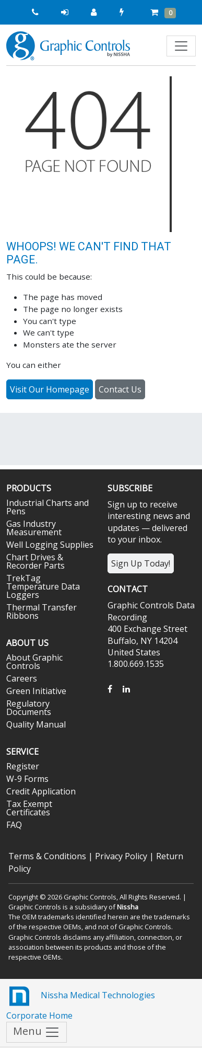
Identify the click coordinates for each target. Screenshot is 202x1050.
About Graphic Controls (34, 662)
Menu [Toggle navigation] (36, 1032)
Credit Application (41, 791)
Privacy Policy (121, 856)
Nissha (127, 906)
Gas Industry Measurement (34, 528)
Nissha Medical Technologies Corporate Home (80, 1002)
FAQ (14, 824)
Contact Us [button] (120, 389)
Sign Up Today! (140, 563)
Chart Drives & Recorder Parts (35, 561)
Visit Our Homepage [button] (49, 389)
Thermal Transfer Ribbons (41, 611)
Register (22, 766)
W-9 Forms (27, 778)
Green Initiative (36, 691)
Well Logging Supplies (49, 544)
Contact (128, 589)
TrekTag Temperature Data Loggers (43, 586)
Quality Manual (36, 724)
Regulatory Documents (28, 708)
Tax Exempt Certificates (29, 808)
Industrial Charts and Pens (47, 507)
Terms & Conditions (47, 856)
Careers (21, 678)
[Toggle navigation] (181, 46)
